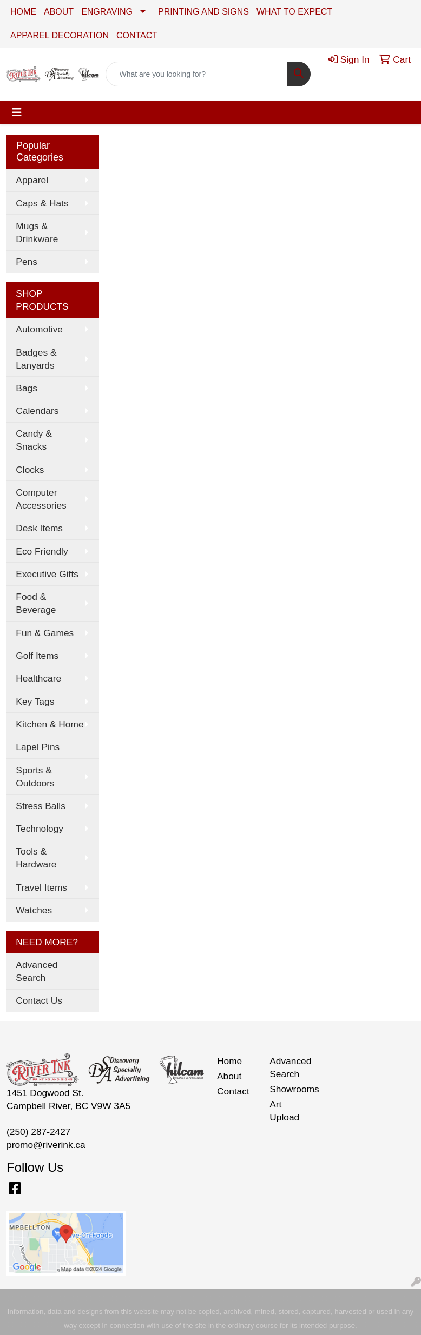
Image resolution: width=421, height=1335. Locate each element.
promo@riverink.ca (45, 1144)
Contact (233, 1091)
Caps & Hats (42, 203)
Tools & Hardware (36, 858)
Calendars (37, 410)
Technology (39, 828)
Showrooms (289, 1089)
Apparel (32, 180)
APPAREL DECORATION (59, 35)
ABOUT (59, 11)
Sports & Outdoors (35, 777)
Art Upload (284, 1111)
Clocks (30, 469)
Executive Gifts (47, 574)
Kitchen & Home (49, 724)
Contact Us (39, 1000)
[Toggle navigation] (16, 112)
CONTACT (136, 35)
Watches (34, 910)
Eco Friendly (42, 551)
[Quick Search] (197, 74)
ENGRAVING (107, 11)
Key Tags (35, 701)
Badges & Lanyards (36, 359)
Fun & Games (45, 633)
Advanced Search (36, 971)
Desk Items (39, 528)
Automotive (39, 329)
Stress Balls (40, 805)
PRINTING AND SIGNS (203, 11)
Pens (26, 261)
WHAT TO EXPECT (294, 11)
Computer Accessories (41, 499)
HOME (23, 11)
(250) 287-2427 (38, 1131)
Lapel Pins (38, 747)
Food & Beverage (36, 603)
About (229, 1076)
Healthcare (38, 678)
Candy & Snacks (33, 440)
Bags (26, 388)
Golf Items (37, 655)
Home (229, 1061)
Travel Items (41, 887)
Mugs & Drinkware (37, 232)
